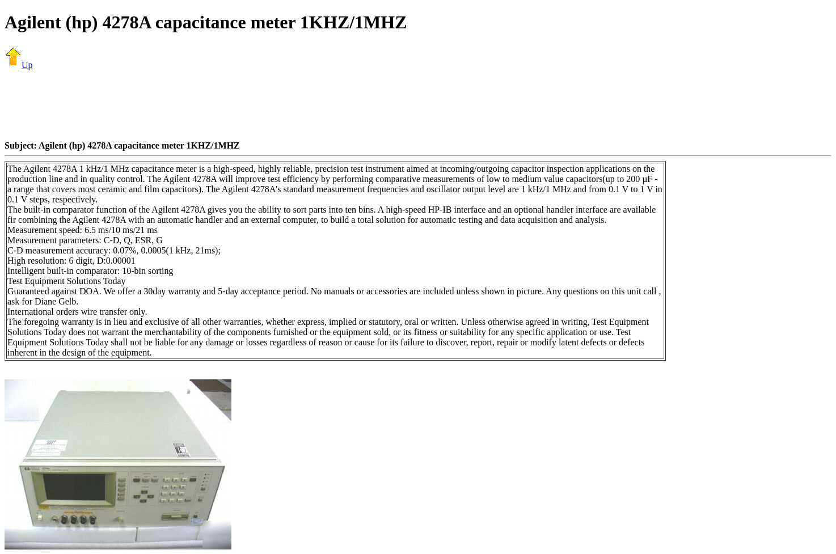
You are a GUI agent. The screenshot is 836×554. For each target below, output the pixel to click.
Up (19, 65)
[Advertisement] (418, 104)
